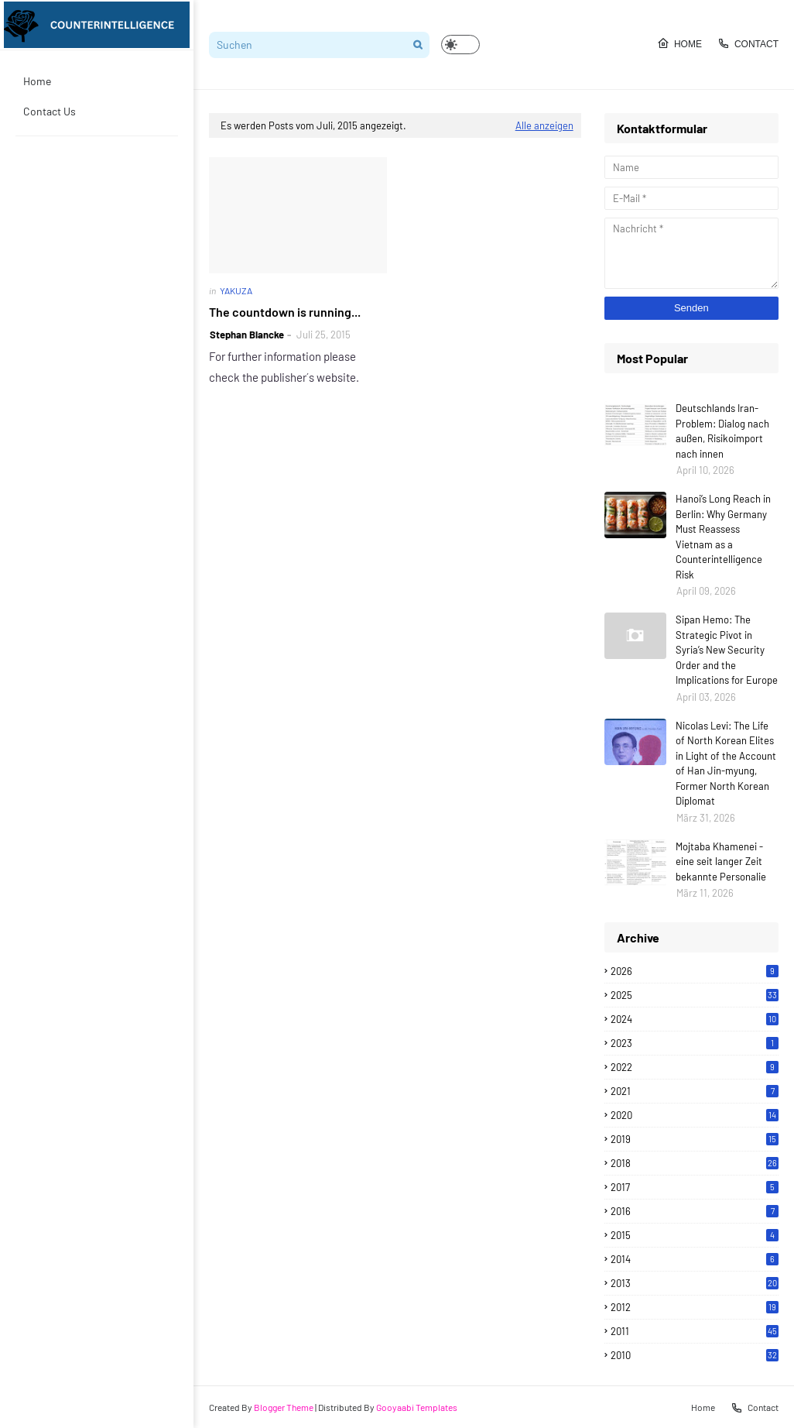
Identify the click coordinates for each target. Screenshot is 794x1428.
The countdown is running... (285, 311)
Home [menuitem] (37, 81)
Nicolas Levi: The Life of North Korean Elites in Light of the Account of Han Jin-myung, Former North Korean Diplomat (726, 763)
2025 (695, 995)
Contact (748, 43)
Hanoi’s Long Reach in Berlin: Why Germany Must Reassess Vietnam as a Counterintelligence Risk (723, 537)
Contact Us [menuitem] (49, 111)
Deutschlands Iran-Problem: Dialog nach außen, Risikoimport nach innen (722, 431)
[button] (460, 44)
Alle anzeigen (544, 125)
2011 (695, 1331)
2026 (695, 971)
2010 (695, 1355)
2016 (695, 1211)
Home (679, 43)
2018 (695, 1163)
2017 (695, 1187)
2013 (695, 1283)
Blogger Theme (283, 1407)
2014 (695, 1259)
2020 (695, 1115)
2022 (695, 1067)
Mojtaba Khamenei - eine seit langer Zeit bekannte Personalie (721, 861)
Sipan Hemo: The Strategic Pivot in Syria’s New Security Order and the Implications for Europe (727, 649)
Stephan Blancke (247, 334)
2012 (695, 1307)
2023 (695, 1043)
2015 (695, 1235)
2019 (695, 1139)
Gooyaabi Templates (416, 1407)
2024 (695, 1019)
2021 (695, 1091)
